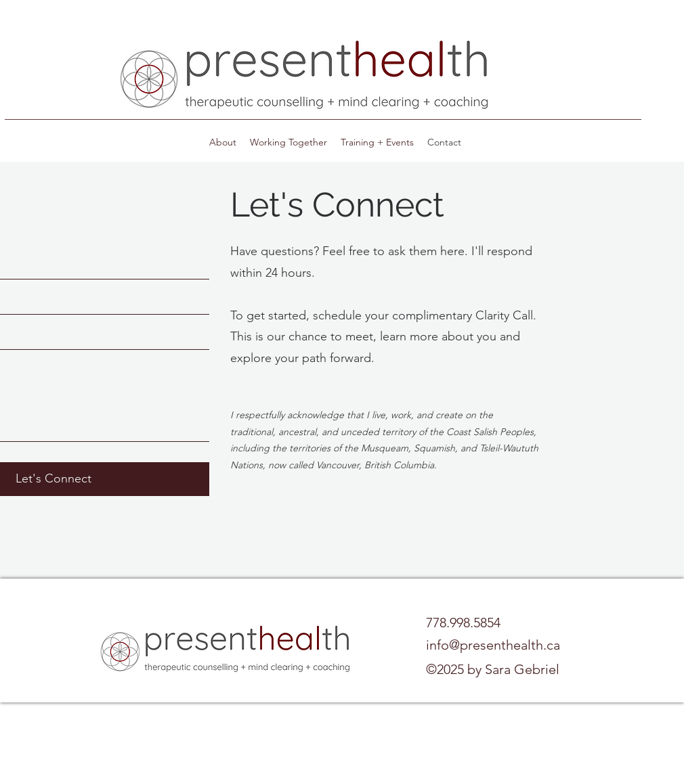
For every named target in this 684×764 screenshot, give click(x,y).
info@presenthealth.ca (493, 645)
